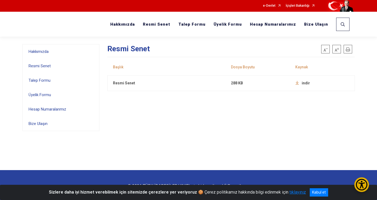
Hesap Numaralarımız (273, 24)
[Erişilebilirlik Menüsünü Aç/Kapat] (361, 184)
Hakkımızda (122, 24)
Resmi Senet (156, 24)
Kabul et (319, 192)
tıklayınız (297, 192)
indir (302, 83)
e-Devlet (269, 5)
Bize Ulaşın (316, 24)
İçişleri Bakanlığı (297, 5)
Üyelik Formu (228, 24)
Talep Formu (192, 24)
